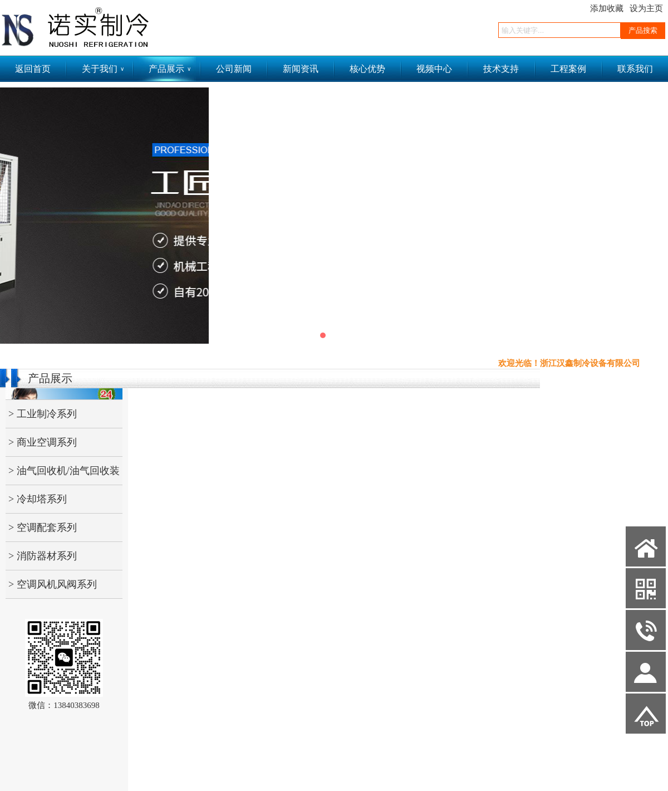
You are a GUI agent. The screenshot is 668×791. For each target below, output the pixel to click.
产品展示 (170, 69)
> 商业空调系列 (42, 442)
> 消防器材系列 (42, 555)
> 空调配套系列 (42, 527)
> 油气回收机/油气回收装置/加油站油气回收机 (63, 475)
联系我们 (635, 69)
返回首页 (33, 69)
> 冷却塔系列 (37, 499)
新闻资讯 (300, 69)
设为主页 (646, 8)
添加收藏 (606, 8)
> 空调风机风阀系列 (52, 584)
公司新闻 (234, 69)
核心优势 (367, 69)
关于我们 (103, 69)
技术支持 (501, 69)
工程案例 (568, 69)
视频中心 (434, 69)
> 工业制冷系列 (42, 413)
